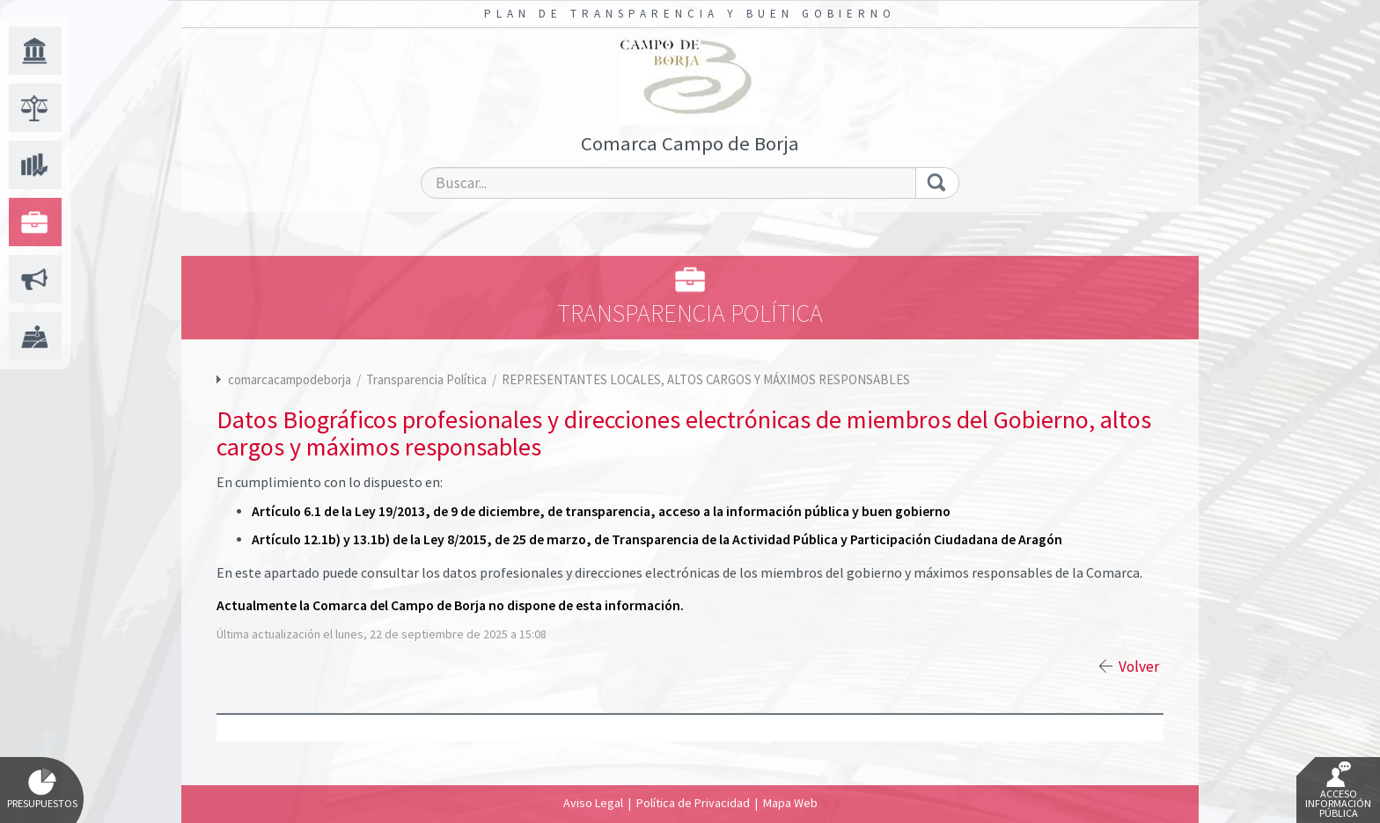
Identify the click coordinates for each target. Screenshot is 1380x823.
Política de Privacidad (693, 803)
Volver (1139, 666)
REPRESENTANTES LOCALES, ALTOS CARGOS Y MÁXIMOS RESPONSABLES (706, 379)
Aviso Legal (593, 803)
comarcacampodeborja (289, 379)
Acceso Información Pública (1338, 790)
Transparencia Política (427, 379)
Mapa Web (790, 803)
